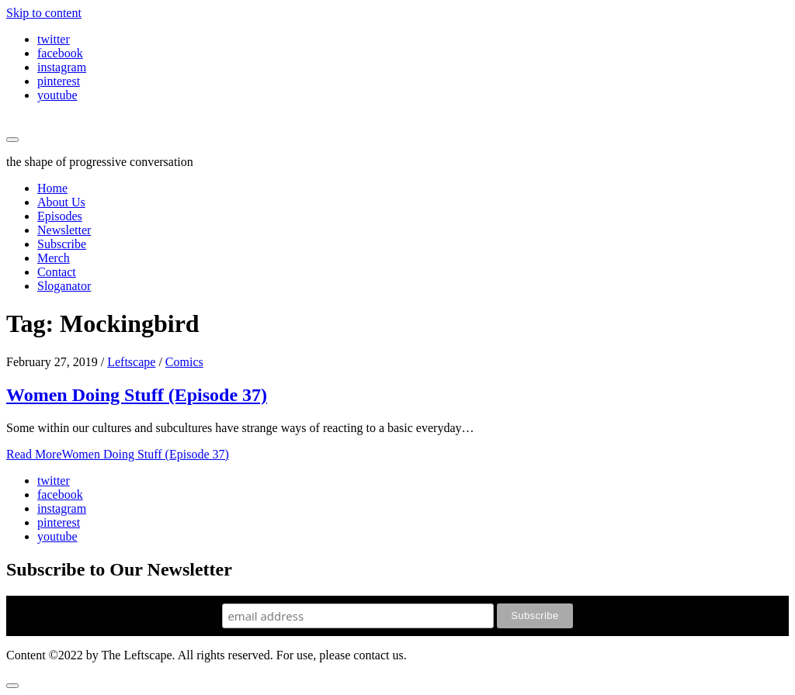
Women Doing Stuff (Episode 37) (136, 395)
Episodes (59, 216)
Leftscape (131, 361)
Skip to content (44, 12)
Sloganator (64, 285)
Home (52, 188)
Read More (117, 454)
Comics (184, 361)
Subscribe (61, 244)
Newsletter (64, 230)
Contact (56, 271)
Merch (53, 258)
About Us (61, 202)
